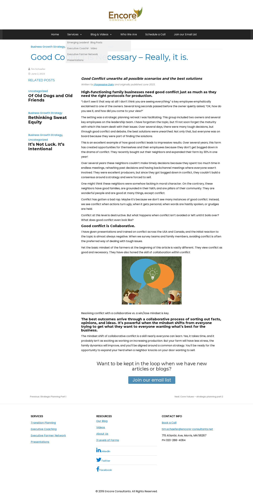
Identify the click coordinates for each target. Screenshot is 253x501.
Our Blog (102, 421)
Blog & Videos (101, 34)
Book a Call (169, 423)
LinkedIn (103, 450)
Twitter (103, 459)
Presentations (40, 442)
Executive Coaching (44, 429)
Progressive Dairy (103, 84)
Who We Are (128, 34)
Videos (100, 427)
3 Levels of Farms (107, 440)
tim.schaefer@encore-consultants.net (187, 429)
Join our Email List (185, 34)
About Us (102, 434)
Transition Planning (43, 423)
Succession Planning (79, 47)
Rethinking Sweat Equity (47, 119)
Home (55, 34)
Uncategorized (103, 47)
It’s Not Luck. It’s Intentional (46, 146)
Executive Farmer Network (48, 435)
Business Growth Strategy (48, 47)
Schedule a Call (155, 34)
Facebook (104, 469)
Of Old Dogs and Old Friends (50, 97)
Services (74, 34)
